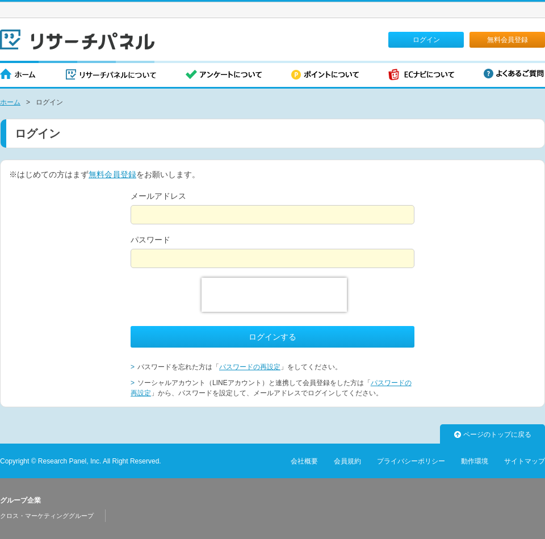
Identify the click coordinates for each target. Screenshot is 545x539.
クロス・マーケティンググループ (47, 515)
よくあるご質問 (514, 73)
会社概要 (304, 461)
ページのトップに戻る (492, 434)
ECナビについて (421, 75)
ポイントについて (325, 75)
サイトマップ (524, 461)
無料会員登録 (507, 40)
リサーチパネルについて (111, 75)
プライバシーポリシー (411, 461)
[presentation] (274, 295)
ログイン (426, 40)
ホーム (18, 75)
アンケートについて (224, 75)
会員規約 (347, 461)
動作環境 (474, 461)
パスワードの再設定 (249, 367)
